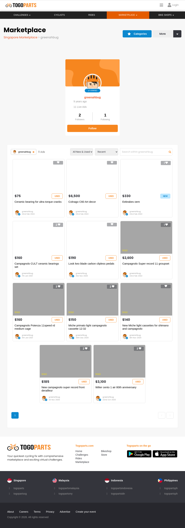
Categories (137, 33)
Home (79, 451)
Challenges (22, 15)
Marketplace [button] (128, 15)
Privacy (50, 511)
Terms (37, 511)
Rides (91, 15)
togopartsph (171, 488)
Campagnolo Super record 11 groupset (145, 263)
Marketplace (82, 462)
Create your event (86, 511)
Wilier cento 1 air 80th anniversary (115, 387)
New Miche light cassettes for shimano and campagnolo (145, 327)
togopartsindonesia (121, 488)
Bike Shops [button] (166, 15)
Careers (23, 511)
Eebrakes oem (131, 201)
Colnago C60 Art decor (82, 201)
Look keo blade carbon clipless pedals (91, 263)
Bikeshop (106, 451)
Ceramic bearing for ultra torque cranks (38, 201)
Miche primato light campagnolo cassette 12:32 (87, 327)
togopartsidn (118, 493)
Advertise (65, 511)
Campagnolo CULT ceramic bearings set (37, 265)
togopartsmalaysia (69, 488)
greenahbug (92, 97)
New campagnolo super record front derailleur (63, 389)
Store (104, 454)
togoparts (19, 488)
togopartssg (20, 493)
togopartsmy (66, 493)
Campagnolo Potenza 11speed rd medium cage (35, 327)
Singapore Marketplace (21, 37)
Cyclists (59, 15)
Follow (92, 128)
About (10, 511)
